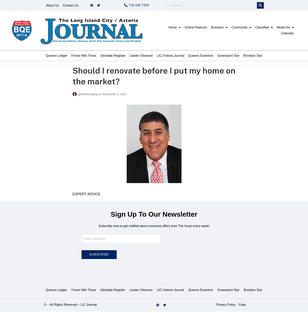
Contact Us (70, 6)
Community (241, 29)
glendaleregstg (88, 95)
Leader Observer (141, 57)
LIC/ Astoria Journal (170, 57)
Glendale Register (112, 57)
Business (219, 29)
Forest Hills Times (83, 57)
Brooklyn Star (252, 57)
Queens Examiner (200, 57)
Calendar (287, 34)
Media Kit (285, 29)
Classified (264, 29)
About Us (52, 6)
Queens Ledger (56, 57)
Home (174, 29)
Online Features (196, 28)
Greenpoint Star (228, 57)
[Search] (260, 6)
